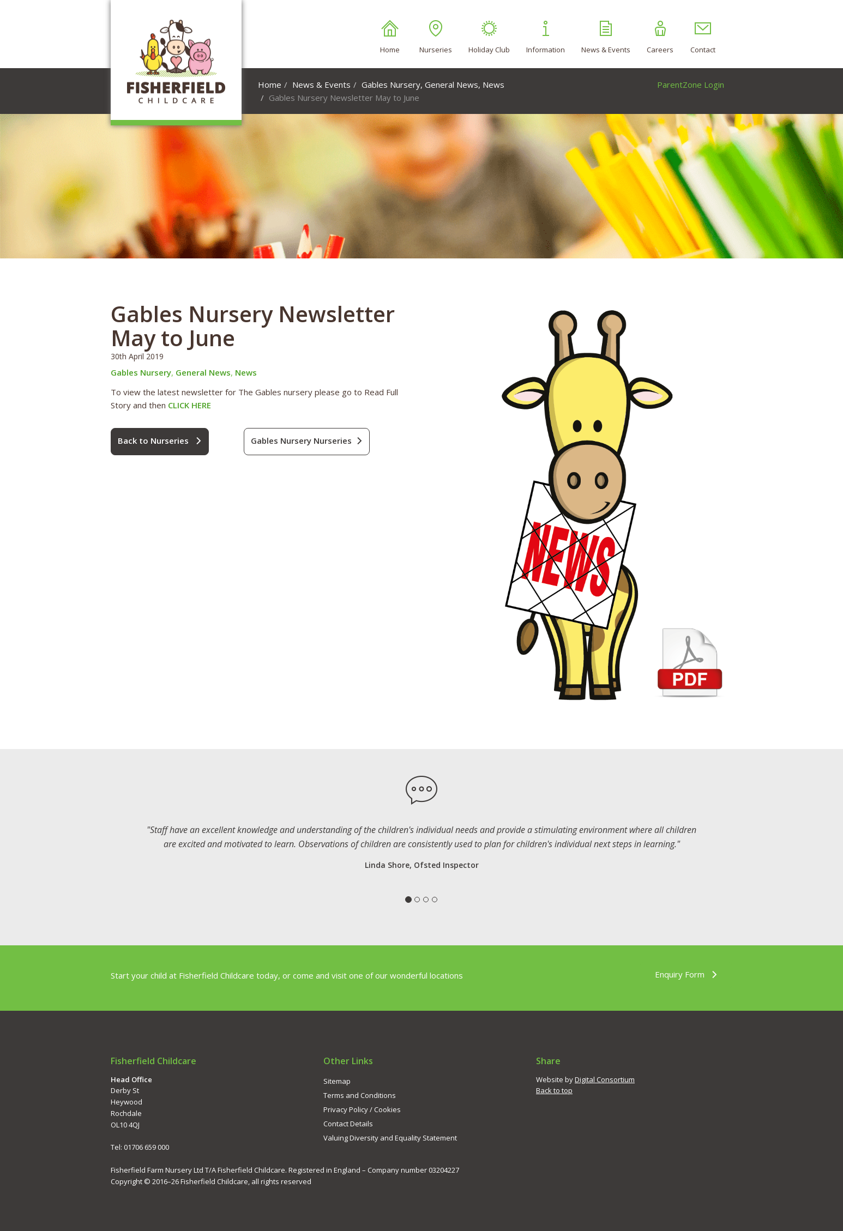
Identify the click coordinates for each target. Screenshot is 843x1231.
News (493, 84)
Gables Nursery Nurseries (307, 440)
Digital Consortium (605, 1079)
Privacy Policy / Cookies (362, 1109)
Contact (702, 37)
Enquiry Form (686, 974)
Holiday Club (489, 37)
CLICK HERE (189, 405)
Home (390, 37)
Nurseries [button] (435, 37)
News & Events (605, 37)
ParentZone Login (690, 84)
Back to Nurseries (160, 440)
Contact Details (348, 1124)
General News (451, 84)
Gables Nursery (391, 84)
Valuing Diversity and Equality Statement (390, 1138)
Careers (660, 37)
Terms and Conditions (359, 1095)
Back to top (554, 1090)
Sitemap (337, 1081)
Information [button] (545, 37)
